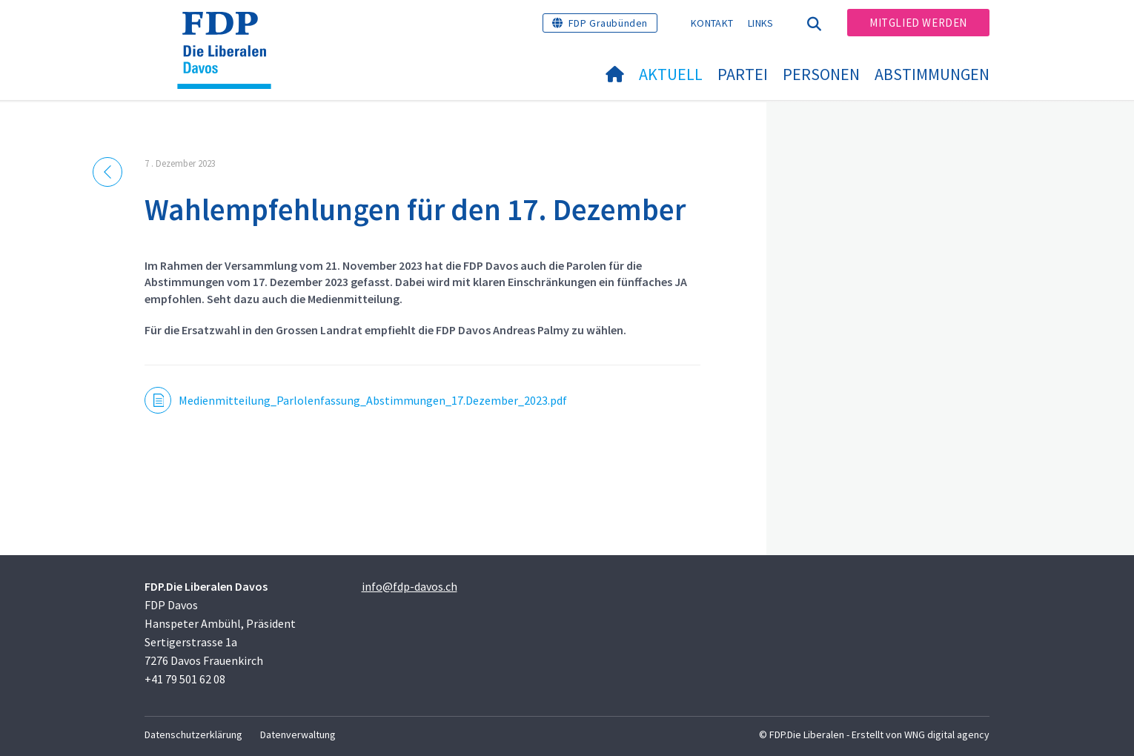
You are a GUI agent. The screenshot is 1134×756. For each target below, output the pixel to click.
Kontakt (712, 23)
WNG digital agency (946, 734)
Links (761, 23)
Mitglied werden (918, 23)
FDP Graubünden (608, 23)
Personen (821, 74)
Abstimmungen (932, 74)
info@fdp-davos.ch (409, 586)
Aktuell (671, 74)
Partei (742, 74)
